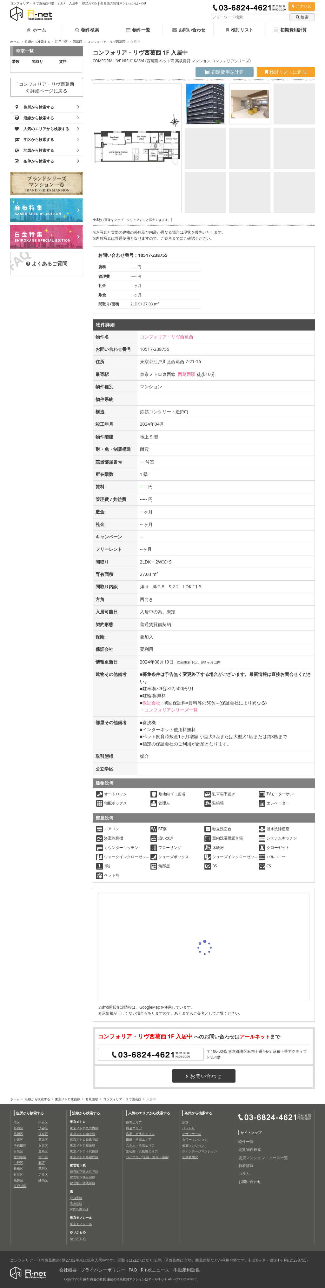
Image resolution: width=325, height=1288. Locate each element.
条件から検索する (198, 1113)
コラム (244, 1173)
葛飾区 (18, 1180)
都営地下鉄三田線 (82, 1177)
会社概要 (68, 1270)
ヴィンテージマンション (199, 1151)
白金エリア (134, 1128)
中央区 (43, 1122)
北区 (41, 1162)
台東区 (18, 1139)
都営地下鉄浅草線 (82, 1183)
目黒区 (18, 1151)
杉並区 (18, 1174)
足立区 (43, 1174)
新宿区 (18, 1128)
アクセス (301, 6)
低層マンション (193, 1145)
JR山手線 (76, 1198)
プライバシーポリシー (103, 1270)
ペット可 (188, 1128)
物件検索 (87, 30)
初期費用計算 (290, 30)
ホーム (36, 30)
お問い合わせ (188, 30)
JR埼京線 (76, 1203)
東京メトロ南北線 (82, 1133)
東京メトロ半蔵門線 (84, 1157)
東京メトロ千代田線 (84, 1151)
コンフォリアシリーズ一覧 (171, 710)
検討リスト (239, 30)
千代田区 (20, 1145)
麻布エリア (134, 1122)
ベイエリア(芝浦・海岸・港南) (147, 1157)
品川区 (18, 1133)
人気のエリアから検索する (149, 1113)
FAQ (133, 1270)
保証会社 (151, 703)
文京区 (43, 1145)
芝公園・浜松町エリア (142, 1151)
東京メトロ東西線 (67, 1099)
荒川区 (43, 1168)
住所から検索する (37, 41)
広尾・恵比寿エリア (140, 1133)
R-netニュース (155, 1270)
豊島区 (43, 1151)
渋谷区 (43, 1128)
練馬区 (43, 1180)
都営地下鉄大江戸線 (84, 1171)
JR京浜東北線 (79, 1209)
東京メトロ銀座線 (82, 1145)
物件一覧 (138, 30)
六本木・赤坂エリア (140, 1145)
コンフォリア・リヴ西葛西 (106, 41)
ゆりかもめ (78, 1238)
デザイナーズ (191, 1133)
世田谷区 (20, 1157)
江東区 (43, 1133)
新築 (185, 1122)
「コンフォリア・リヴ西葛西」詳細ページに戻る (46, 87)
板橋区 (18, 1168)
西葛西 (77, 41)
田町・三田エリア (138, 1139)
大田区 (43, 1157)
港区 (17, 1122)
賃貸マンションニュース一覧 (263, 1157)
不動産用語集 (186, 1270)
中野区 (18, 1162)
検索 (302, 17)
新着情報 (246, 1165)
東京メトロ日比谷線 (84, 1139)
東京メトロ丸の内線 (84, 1128)
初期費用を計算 (224, 72)
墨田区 (43, 1139)
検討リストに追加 (286, 72)
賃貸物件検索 (249, 1149)
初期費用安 (190, 1157)
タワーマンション (195, 1139)
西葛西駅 (187, 374)
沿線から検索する (37, 1099)
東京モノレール (81, 1224)
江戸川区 (61, 41)
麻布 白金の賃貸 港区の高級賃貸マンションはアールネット (125, 1279)
